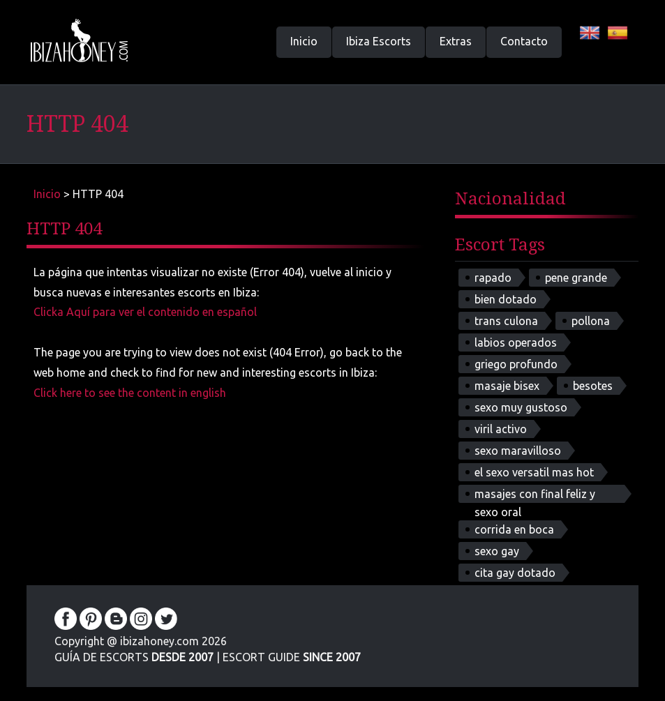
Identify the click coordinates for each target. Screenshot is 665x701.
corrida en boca (514, 529)
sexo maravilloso (518, 450)
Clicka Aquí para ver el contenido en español (145, 312)
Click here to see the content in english (129, 392)
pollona (590, 321)
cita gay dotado (515, 572)
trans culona (506, 321)
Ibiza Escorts (378, 41)
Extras (456, 41)
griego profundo (516, 364)
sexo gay (497, 551)
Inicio (303, 41)
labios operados (516, 342)
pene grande (576, 277)
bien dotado (506, 299)
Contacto (524, 41)
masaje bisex (507, 385)
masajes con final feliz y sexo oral (535, 495)
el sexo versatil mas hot (534, 472)
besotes (593, 385)
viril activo (501, 429)
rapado (493, 277)
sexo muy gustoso (521, 407)
